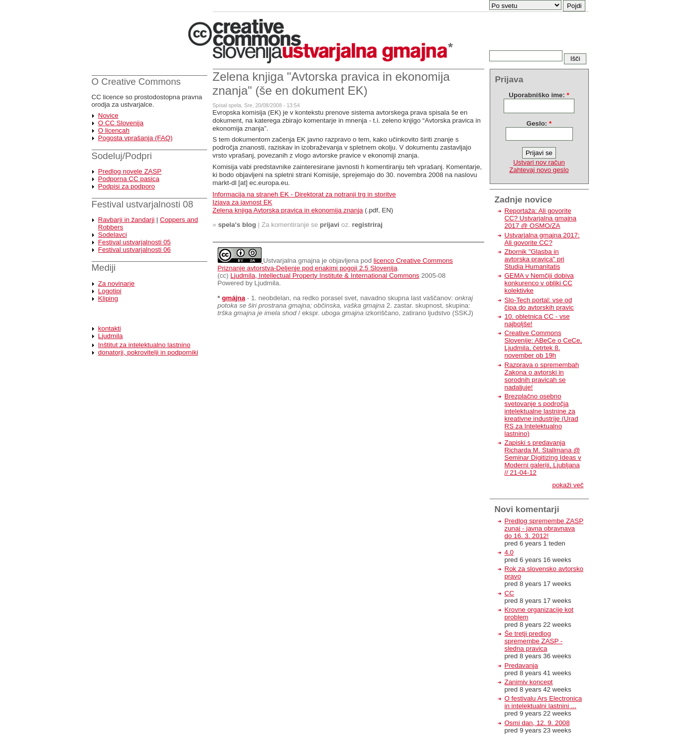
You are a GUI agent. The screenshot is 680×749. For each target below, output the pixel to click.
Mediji (104, 267)
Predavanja (521, 665)
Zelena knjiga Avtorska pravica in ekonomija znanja (288, 210)
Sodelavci (112, 234)
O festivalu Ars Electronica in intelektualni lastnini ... (543, 702)
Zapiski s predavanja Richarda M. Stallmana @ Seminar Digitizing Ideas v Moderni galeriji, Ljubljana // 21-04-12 (543, 457)
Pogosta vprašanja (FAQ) (135, 138)
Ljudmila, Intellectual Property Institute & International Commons (324, 275)
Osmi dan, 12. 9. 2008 (537, 723)
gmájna (233, 298)
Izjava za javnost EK (242, 202)
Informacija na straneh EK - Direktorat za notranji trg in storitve (304, 194)
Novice (108, 115)
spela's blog (237, 224)
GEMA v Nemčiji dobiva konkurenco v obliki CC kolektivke (539, 283)
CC (509, 593)
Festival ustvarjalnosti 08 (142, 204)
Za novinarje (116, 283)
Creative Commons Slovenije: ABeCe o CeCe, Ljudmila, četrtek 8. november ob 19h (543, 344)
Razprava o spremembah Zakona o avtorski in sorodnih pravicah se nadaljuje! (542, 376)
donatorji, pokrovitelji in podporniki (148, 352)
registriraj (367, 224)
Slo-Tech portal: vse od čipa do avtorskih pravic (539, 303)
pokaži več (568, 485)
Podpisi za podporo (126, 186)
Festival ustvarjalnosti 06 (134, 249)
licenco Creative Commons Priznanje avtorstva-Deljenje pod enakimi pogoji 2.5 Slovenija (335, 264)
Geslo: (539, 123)
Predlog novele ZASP (129, 171)
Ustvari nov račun (539, 162)
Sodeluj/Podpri (122, 156)
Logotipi (110, 291)
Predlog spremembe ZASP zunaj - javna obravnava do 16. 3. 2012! (544, 528)
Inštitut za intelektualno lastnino (144, 345)
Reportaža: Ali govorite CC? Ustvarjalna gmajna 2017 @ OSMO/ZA (540, 218)
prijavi (329, 224)
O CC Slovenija (120, 123)
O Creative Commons (136, 81)
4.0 (509, 552)
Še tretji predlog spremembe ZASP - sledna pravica (534, 641)
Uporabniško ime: (539, 95)
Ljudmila (110, 336)
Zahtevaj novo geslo (538, 170)
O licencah (114, 130)
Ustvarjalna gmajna (291, 260)
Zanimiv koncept (529, 682)
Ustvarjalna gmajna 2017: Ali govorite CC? (542, 238)
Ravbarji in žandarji (126, 219)
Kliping (108, 298)
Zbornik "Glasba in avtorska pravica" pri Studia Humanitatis (534, 259)
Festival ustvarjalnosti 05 (134, 242)
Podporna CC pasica (128, 179)
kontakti (109, 328)
